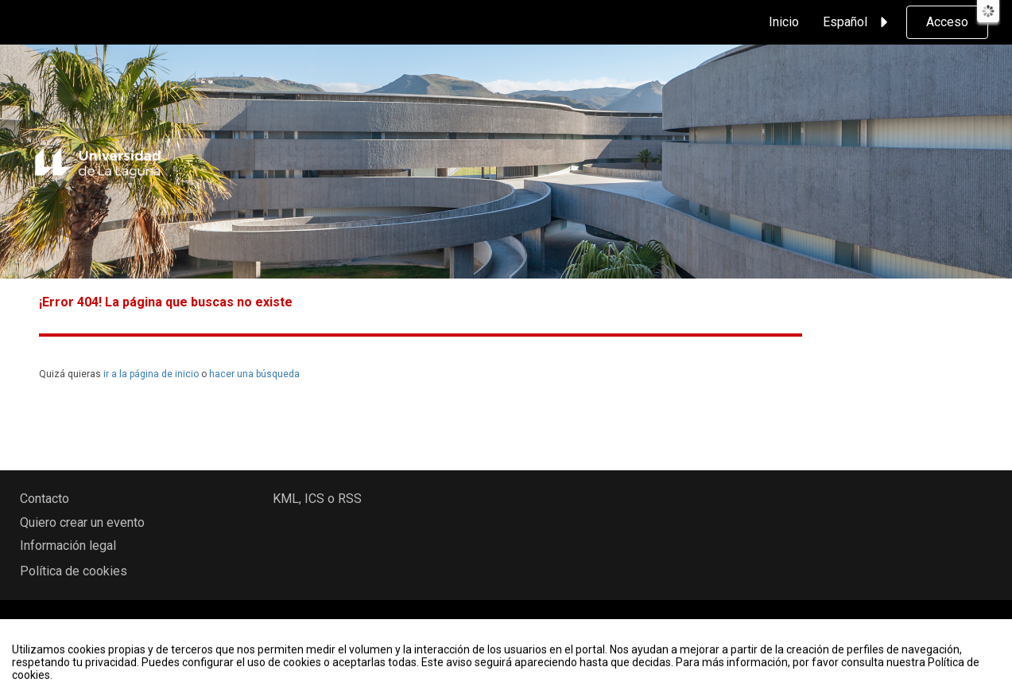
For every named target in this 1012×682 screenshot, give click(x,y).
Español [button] (858, 22)
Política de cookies (73, 571)
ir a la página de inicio (151, 374)
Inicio (784, 21)
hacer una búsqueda (254, 374)
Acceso (947, 21)
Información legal (68, 545)
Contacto (44, 498)
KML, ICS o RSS (317, 498)
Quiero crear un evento (82, 522)
